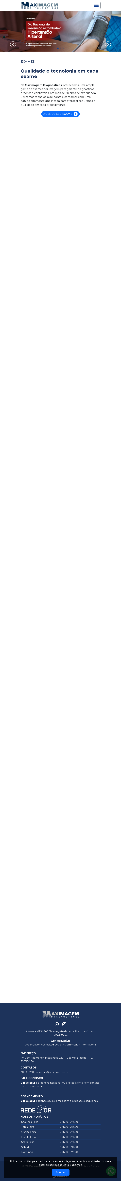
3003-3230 (27, 1072)
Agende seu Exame (60, 114)
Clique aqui (28, 1082)
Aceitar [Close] (60, 1172)
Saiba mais (76, 1164)
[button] (58, 48)
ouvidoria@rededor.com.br (52, 1072)
